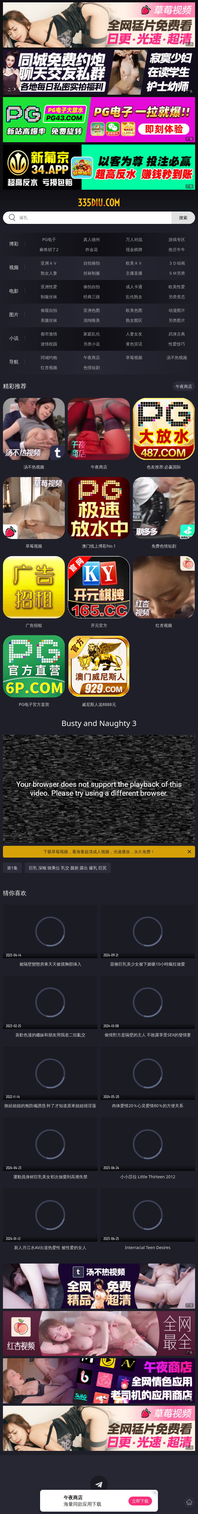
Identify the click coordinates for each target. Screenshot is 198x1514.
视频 (14, 267)
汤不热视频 (176, 357)
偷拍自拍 (91, 286)
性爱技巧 (177, 344)
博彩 (14, 243)
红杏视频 (49, 367)
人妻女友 (134, 334)
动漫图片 (177, 310)
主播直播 (134, 273)
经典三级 (91, 296)
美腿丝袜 (49, 320)
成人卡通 (134, 286)
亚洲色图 (91, 310)
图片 (14, 314)
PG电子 (49, 239)
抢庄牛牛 (177, 249)
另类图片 (177, 320)
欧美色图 (134, 310)
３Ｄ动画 (177, 263)
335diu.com (99, 203)
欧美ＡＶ (134, 263)
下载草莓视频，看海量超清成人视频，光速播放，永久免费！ (117, 851)
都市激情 (49, 334)
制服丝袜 (49, 296)
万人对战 (134, 239)
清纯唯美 (91, 320)
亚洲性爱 (49, 286)
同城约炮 (49, 357)
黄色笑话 (134, 344)
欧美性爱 (177, 286)
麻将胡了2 (48, 249)
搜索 (183, 217)
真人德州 (91, 239)
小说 (14, 338)
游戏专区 (177, 239)
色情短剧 (91, 367)
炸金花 (91, 249)
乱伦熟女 (134, 296)
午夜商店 (91, 357)
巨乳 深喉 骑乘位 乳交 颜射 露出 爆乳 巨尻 (67, 868)
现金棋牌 (134, 249)
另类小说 (91, 344)
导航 (14, 361)
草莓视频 (134, 357)
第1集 (12, 868)
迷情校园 (49, 344)
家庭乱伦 (91, 334)
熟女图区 (134, 320)
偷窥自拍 (49, 310)
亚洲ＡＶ (49, 263)
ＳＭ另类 (177, 273)
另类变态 (177, 296)
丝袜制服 (91, 273)
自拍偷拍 (91, 263)
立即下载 (140, 1501)
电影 (14, 291)
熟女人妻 (49, 273)
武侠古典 (177, 334)
